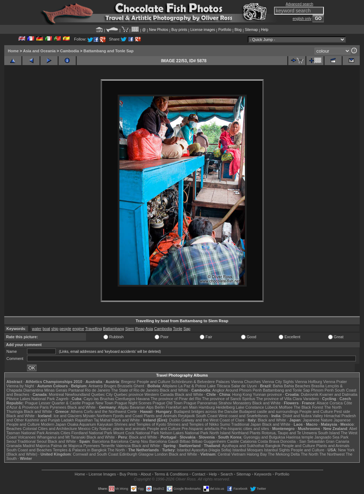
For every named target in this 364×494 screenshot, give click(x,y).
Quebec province (128, 394)
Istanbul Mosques (247, 450)
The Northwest (332, 454)
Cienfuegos (125, 399)
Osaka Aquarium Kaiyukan (90, 424)
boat (46, 328)
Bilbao (185, 441)
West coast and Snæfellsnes (243, 416)
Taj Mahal (102, 420)
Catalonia (248, 441)
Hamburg (207, 407)
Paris (44, 407)
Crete (132, 411)
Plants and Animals (160, 416)
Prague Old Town (167, 403)
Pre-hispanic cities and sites (244, 428)
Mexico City (88, 428)
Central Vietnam (232, 454)
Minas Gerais (55, 390)
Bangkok (272, 445)
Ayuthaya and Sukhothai (243, 445)
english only (302, 19)
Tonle (177, 328)
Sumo (225, 424)
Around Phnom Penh (243, 390)
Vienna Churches (246, 381)
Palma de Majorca (66, 445)
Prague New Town (97, 403)
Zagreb (62, 399)
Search (226, 474)
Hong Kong (242, 394)
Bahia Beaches (297, 386)
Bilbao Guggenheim (209, 441)
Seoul (11, 441)
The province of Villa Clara (279, 399)
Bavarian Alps (142, 407)
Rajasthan (84, 420)
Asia (149, 328)
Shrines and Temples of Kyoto (140, 424)
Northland (240, 433)
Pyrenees (58, 407)
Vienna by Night (20, 386)
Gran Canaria (337, 441)
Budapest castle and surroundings (268, 411)
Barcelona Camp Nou (129, 441)
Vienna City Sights (278, 381)
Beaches (14, 428)
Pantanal (76, 390)
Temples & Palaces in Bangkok (80, 450)
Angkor (218, 390)
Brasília (318, 386)
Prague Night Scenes (132, 403)
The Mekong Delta (284, 454)
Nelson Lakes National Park (184, 433)
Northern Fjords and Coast (120, 416)
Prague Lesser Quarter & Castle (53, 403)
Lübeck (271, 407)
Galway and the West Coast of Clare (213, 420)
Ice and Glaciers (68, 416)
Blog (238, 30)
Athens (76, 411)
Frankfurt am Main (182, 407)
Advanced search (299, 4)
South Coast (207, 416)
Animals (52, 433)
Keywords (262, 474)
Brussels (124, 386)
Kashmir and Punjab (42, 420)
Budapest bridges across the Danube (206, 411)
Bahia (278, 386)
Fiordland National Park (91, 433)
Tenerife (108, 445)
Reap (139, 328)
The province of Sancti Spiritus (228, 399)
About (146, 474)
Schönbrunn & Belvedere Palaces (200, 381)
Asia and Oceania (39, 51)
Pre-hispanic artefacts (200, 428)
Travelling (93, 328)
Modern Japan (53, 424)
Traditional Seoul (32, 441)
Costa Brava (268, 441)
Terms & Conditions (171, 474)
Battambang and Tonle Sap (109, 51)
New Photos (158, 30)
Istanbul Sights (277, 450)
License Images (102, 474)
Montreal (56, 394)
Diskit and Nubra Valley (303, 416)
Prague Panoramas (201, 403)
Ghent (139, 386)
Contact (198, 474)
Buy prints (179, 30)
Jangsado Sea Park (331, 437)
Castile (233, 441)
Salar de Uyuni (244, 386)
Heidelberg (225, 407)
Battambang (113, 328)
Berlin (160, 407)
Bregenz (128, 381)
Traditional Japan (246, 424)
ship (54, 328)
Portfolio (224, 30)
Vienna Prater (335, 381)
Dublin (174, 420)
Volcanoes (27, 437)
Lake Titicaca (218, 386)
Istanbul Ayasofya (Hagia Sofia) (204, 450)
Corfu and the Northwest (105, 411)
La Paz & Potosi (192, 386)
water (37, 328)
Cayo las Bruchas (99, 399)
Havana (143, 399)
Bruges (110, 386)
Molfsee (286, 407)
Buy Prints (128, 474)
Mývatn (89, 416)
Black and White (174, 390)
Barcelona (101, 441)
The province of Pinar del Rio (176, 399)
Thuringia (14, 411)
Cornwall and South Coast (95, 454)
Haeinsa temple (299, 437)
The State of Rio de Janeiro (135, 390)
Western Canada (158, 394)
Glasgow (146, 454)
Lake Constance (250, 407)
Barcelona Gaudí (164, 441)
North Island (219, 433)
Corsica (336, 403)
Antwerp (96, 386)
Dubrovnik (309, 394)
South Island (329, 433)
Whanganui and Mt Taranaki (61, 437)
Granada (14, 445)
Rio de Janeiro (97, 390)
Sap (187, 328)
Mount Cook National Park (136, 433)
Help (264, 30)
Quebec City (102, 394)
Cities (65, 433)
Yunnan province (267, 394)
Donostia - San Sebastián (302, 441)
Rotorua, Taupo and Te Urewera (289, 433)
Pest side (342, 411)
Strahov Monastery (234, 403)
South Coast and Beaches (29, 450)
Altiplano (169, 386)
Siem (129, 328)
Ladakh (67, 420)
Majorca (43, 445)
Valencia (123, 445)
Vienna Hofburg (308, 381)
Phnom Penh (322, 390)
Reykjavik (186, 416)
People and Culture (153, 381)
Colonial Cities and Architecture (50, 428)
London (161, 454)
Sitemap (251, 30)
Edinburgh (128, 454)
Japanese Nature (318, 420)
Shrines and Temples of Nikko (193, 424)
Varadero (310, 399)
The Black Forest (308, 407)
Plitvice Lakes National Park (30, 399)
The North (333, 407)
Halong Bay (257, 454)
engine (78, 328)
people (65, 328)
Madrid (29, 445)
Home (13, 51)
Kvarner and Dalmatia (338, 394)
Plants (255, 433)
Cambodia (69, 51)
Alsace (322, 403)
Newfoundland (77, 394)
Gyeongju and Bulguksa (264, 437)
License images (203, 30)
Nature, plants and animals (123, 428)
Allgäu (123, 407)
